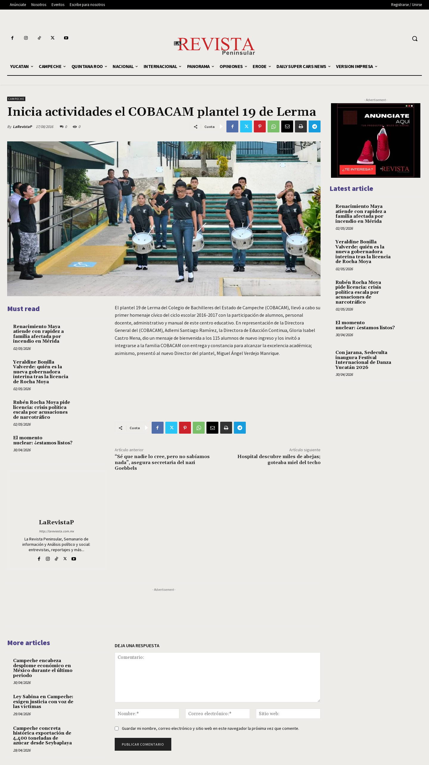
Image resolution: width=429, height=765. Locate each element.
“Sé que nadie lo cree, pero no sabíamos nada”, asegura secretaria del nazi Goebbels (162, 462)
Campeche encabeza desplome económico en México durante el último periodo (42, 668)
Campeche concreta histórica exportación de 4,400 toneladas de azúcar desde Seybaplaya (42, 736)
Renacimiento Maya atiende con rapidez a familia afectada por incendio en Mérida (38, 334)
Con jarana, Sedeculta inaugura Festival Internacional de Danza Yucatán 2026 (363, 360)
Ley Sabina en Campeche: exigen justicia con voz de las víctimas (43, 702)
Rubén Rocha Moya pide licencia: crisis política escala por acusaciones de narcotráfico (41, 410)
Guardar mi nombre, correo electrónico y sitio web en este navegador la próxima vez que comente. (210, 728)
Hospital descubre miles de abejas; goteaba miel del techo (279, 459)
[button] (415, 38)
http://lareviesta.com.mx (56, 531)
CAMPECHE (16, 99)
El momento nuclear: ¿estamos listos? (42, 440)
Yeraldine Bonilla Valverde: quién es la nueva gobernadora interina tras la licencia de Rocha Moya (40, 372)
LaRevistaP (22, 126)
